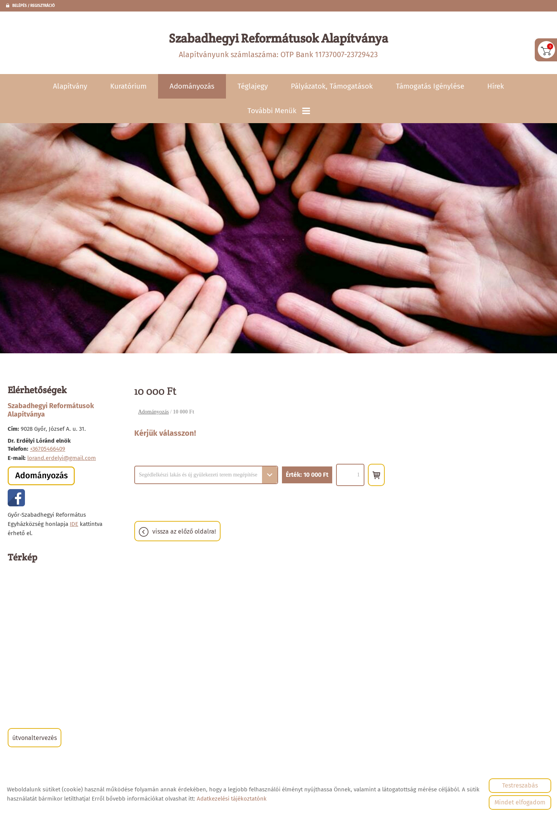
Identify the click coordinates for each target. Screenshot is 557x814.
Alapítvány (70, 86)
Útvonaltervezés (34, 738)
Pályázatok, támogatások (332, 86)
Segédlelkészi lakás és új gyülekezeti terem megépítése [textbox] (198, 475)
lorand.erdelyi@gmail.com (61, 458)
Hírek (495, 86)
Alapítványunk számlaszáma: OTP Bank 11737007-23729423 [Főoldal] (278, 45)
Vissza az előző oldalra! (184, 532)
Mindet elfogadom (519, 802)
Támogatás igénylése (430, 86)
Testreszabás (520, 785)
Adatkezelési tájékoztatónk (232, 798)
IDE (74, 524)
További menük (278, 111)
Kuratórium (128, 86)
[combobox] (206, 475)
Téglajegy (252, 86)
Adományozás (192, 86)
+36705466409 (47, 449)
